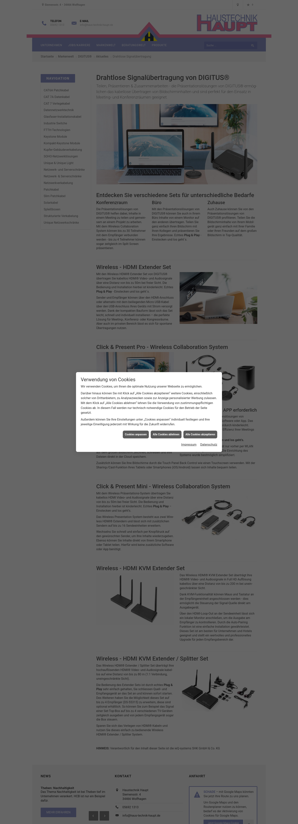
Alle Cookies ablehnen (166, 434)
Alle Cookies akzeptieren (200, 434)
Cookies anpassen (136, 434)
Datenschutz (208, 444)
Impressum (189, 444)
